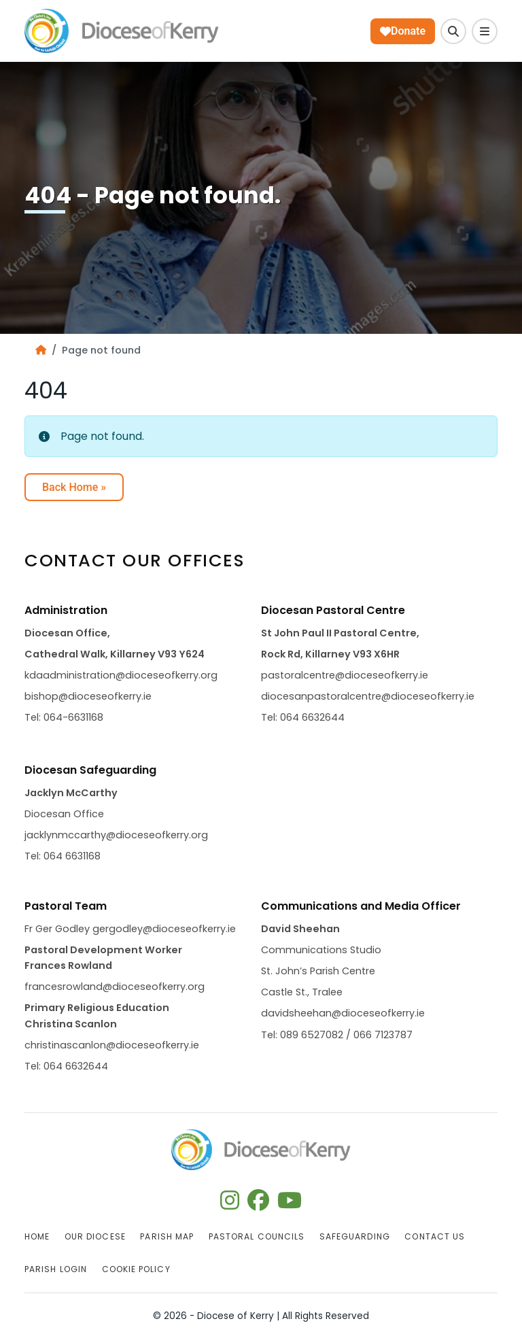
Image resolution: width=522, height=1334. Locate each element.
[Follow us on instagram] (230, 1204)
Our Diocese (95, 1236)
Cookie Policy (136, 1269)
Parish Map (167, 1236)
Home (37, 1236)
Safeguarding (354, 1236)
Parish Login (55, 1269)
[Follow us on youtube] (289, 1204)
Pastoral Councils (256, 1236)
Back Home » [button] (74, 487)
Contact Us (434, 1236)
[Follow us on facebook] (258, 1204)
